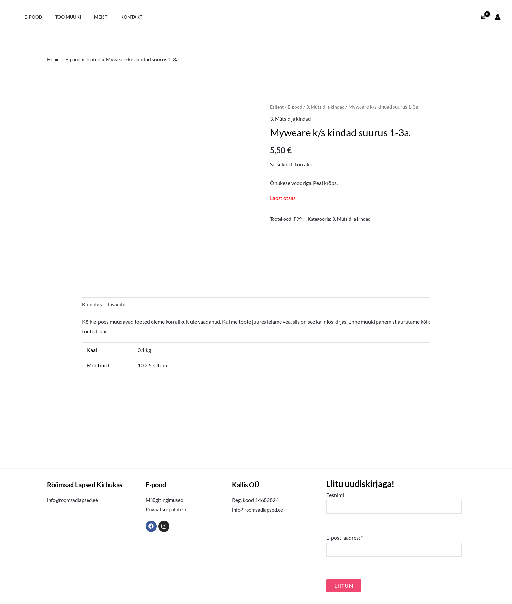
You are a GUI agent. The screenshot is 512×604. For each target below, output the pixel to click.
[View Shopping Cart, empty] (483, 17)
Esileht (277, 107)
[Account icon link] (498, 17)
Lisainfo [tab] (118, 305)
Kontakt (119, 17)
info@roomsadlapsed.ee (74, 500)
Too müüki (62, 17)
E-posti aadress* (394, 547)
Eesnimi (394, 503)
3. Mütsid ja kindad (328, 107)
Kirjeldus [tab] (92, 305)
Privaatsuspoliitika (167, 510)
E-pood (31, 17)
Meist (91, 17)
